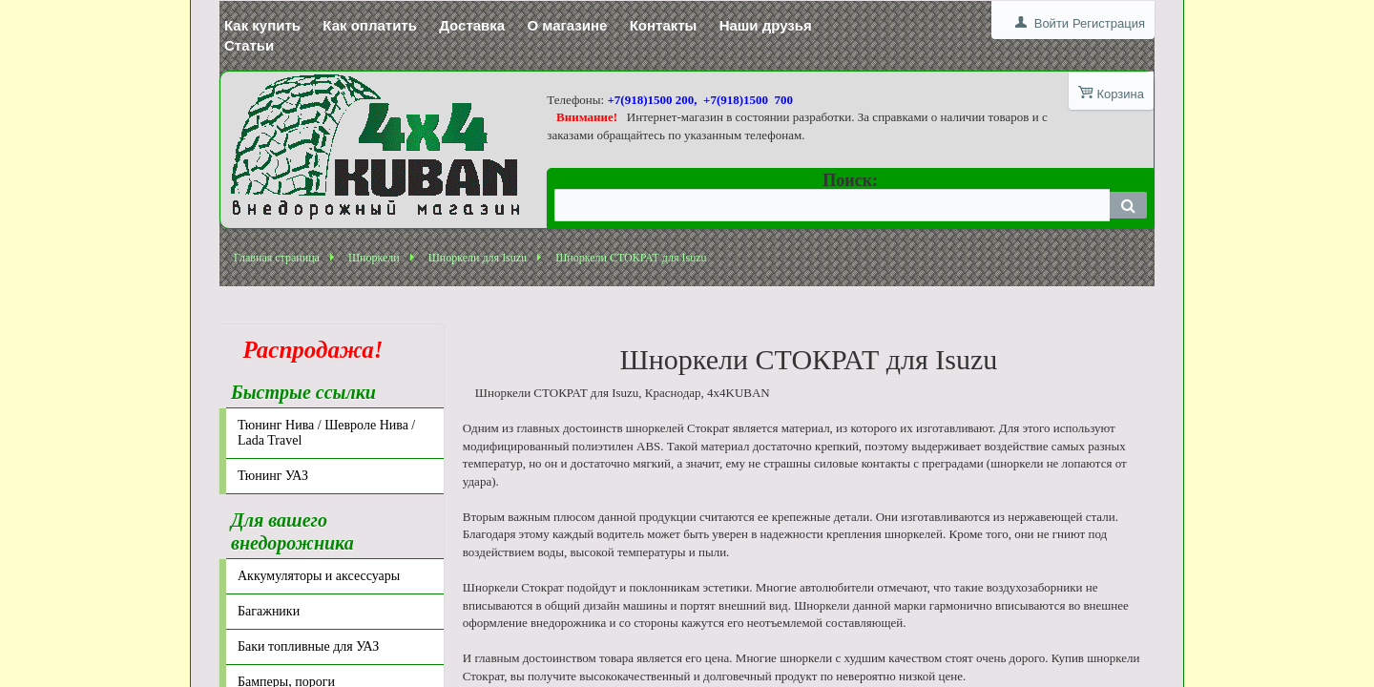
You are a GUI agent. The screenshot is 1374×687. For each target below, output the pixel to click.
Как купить (262, 25)
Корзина (1120, 94)
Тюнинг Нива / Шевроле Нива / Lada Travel (326, 433)
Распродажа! (307, 350)
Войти (1051, 23)
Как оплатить (370, 25)
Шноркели (374, 257)
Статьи (249, 45)
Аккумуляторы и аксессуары (319, 576)
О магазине (567, 25)
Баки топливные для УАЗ (308, 646)
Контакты (663, 25)
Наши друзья (765, 25)
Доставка (472, 25)
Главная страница (277, 257)
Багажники (269, 611)
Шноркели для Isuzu (477, 257)
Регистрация (1108, 23)
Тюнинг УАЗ (273, 475)
